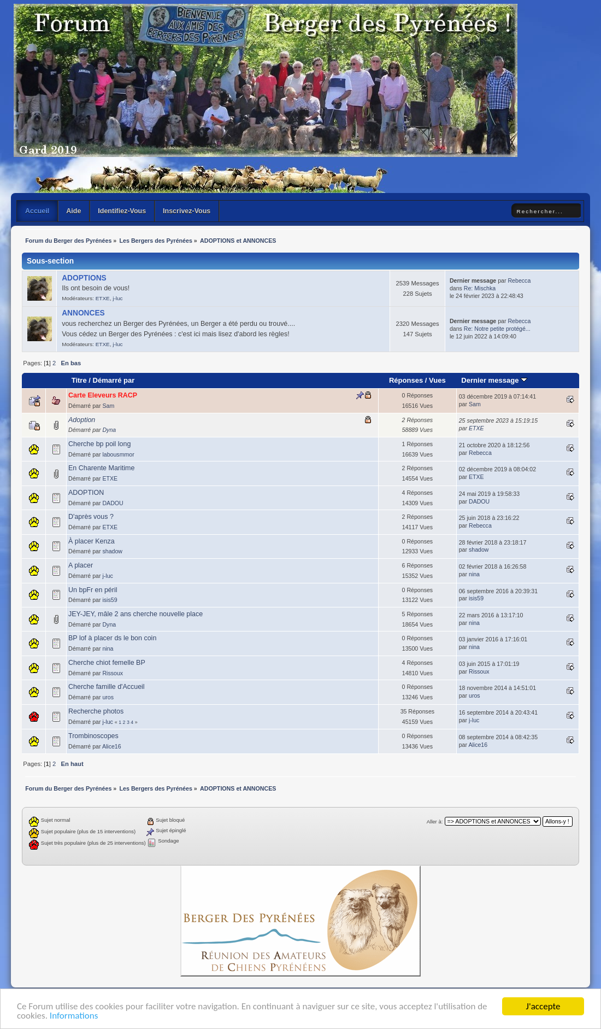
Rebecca (519, 280)
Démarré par (114, 380)
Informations (74, 1016)
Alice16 (111, 746)
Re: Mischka (480, 288)
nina (474, 574)
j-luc (117, 298)
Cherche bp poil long (99, 444)
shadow (112, 551)
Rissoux (112, 673)
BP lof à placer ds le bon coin (112, 638)
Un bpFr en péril (92, 590)
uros (108, 697)
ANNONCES (83, 313)
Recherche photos (95, 711)
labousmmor (118, 454)
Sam (108, 405)
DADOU (112, 503)
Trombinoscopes (93, 736)
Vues (437, 380)
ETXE (103, 298)
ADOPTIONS (84, 278)
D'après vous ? (91, 517)
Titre (79, 380)
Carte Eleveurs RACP (102, 395)
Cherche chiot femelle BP (106, 662)
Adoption (81, 420)
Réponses (406, 380)
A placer (80, 565)
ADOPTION (86, 492)
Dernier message (494, 380)
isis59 (109, 600)
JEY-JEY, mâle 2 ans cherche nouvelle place (135, 614)
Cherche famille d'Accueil (106, 687)
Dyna (109, 429)
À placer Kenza (91, 541)
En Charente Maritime (101, 468)
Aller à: (435, 821)
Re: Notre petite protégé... (497, 328)
